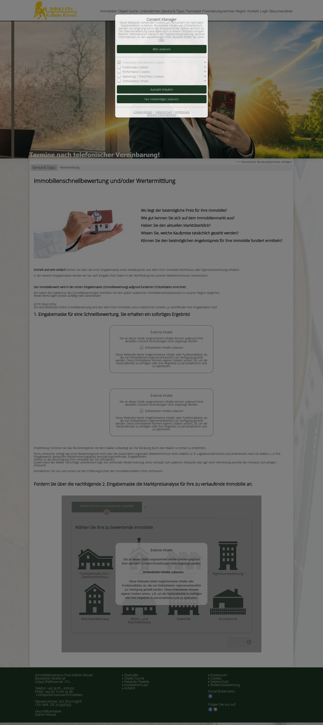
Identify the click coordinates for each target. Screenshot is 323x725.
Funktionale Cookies (136, 67)
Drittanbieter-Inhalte (136, 81)
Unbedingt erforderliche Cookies (143, 62)
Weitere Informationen (161, 115)
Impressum (182, 112)
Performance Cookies (136, 72)
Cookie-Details (142, 112)
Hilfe (161, 40)
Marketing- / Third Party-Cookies (143, 76)
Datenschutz (164, 112)
